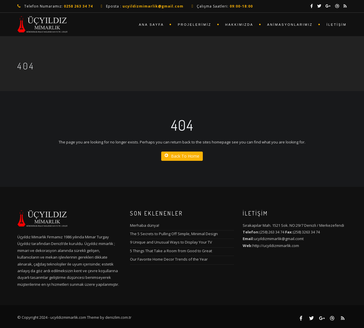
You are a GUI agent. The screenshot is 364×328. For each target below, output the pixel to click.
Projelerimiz (194, 24)
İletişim (336, 24)
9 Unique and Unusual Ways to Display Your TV (171, 242)
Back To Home (182, 156)
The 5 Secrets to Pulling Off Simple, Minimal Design (174, 233)
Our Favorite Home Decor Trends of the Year (169, 259)
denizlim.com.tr (118, 317)
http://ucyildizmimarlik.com (275, 245)
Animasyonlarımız (290, 24)
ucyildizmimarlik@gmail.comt (279, 238)
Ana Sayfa (151, 24)
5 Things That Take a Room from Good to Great (171, 250)
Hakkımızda (239, 24)
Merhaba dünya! (144, 225)
